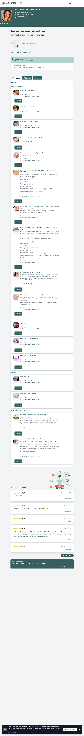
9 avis (10, 23)
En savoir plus (12, 732)
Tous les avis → (67, 555)
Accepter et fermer (70, 729)
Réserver (18, 100)
